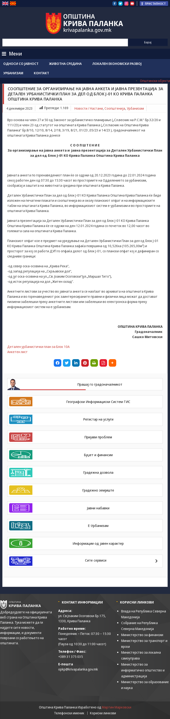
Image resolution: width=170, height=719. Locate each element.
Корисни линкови (103, 713)
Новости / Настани (88, 108)
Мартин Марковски (116, 707)
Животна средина (65, 63)
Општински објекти (155, 80)
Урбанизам (13, 73)
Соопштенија (114, 108)
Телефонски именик (69, 713)
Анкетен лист (17, 352)
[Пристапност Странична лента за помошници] (154, 3)
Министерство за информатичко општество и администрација (143, 670)
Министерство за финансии (142, 635)
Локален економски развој (117, 63)
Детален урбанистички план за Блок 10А (38, 346)
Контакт (41, 73)
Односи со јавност (21, 63)
